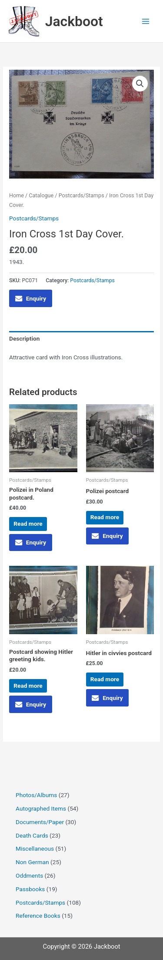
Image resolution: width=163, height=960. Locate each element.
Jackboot (74, 21)
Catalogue (41, 195)
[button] (140, 83)
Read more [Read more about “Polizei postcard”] (104, 517)
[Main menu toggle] (145, 21)
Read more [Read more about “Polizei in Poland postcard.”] (27, 523)
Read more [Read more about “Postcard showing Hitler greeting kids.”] (27, 685)
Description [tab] (24, 338)
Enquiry (30, 298)
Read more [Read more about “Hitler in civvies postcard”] (104, 679)
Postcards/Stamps (81, 195)
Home (16, 195)
